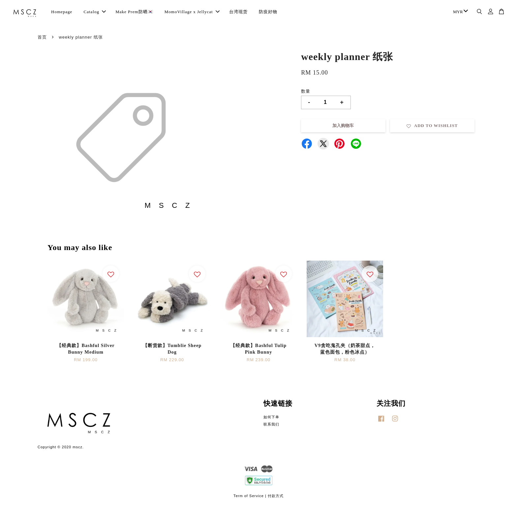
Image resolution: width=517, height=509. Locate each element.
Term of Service (248, 496)
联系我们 (271, 424)
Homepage (61, 11)
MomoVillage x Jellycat (192, 11)
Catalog (95, 11)
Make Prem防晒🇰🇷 (134, 11)
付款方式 (276, 496)
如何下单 (271, 417)
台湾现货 (238, 11)
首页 (42, 37)
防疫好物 (268, 11)
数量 (305, 91)
